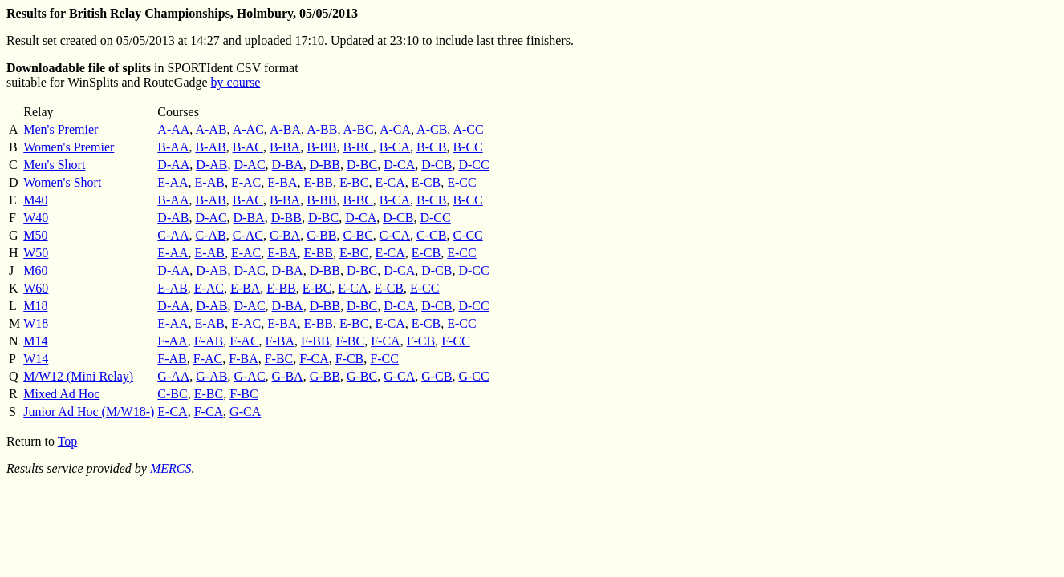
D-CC (473, 164)
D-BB (325, 164)
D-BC (362, 164)
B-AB (210, 147)
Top (68, 441)
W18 (35, 323)
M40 (35, 200)
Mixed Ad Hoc (61, 394)
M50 (35, 235)
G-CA (399, 376)
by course (236, 82)
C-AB (210, 235)
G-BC (362, 376)
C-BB (321, 235)
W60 (35, 288)
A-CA (395, 129)
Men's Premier (60, 129)
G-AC (249, 376)
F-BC (350, 341)
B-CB (431, 147)
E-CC (461, 182)
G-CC (473, 376)
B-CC (467, 147)
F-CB (421, 341)
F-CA (385, 341)
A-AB (210, 129)
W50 (35, 253)
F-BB (315, 341)
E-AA (172, 182)
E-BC (353, 182)
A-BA (285, 129)
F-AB (208, 341)
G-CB (436, 376)
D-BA (287, 164)
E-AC (246, 182)
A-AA (173, 129)
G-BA (287, 376)
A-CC (468, 129)
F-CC (455, 341)
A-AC (248, 129)
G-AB (211, 376)
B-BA (285, 147)
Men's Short (54, 164)
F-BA (280, 341)
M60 (35, 270)
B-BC (357, 147)
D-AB (211, 164)
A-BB (322, 129)
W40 (35, 217)
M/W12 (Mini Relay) (78, 376)
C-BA (285, 235)
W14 (35, 358)
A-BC (358, 129)
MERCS (171, 468)
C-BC (357, 235)
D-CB (436, 164)
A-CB (431, 129)
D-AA (173, 164)
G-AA (173, 376)
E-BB (318, 182)
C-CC (467, 235)
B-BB (321, 147)
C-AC (248, 235)
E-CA (389, 182)
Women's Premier (68, 147)
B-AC (248, 147)
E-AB (210, 182)
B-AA (173, 147)
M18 (35, 306)
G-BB (325, 376)
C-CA (395, 235)
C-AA (173, 235)
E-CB (426, 182)
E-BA (282, 182)
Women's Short (62, 182)
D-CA (399, 164)
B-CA (395, 147)
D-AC (249, 164)
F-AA (172, 341)
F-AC (243, 341)
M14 (35, 341)
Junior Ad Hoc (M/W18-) (88, 411)
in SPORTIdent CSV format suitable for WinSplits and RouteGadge (152, 75)
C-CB (431, 235)
